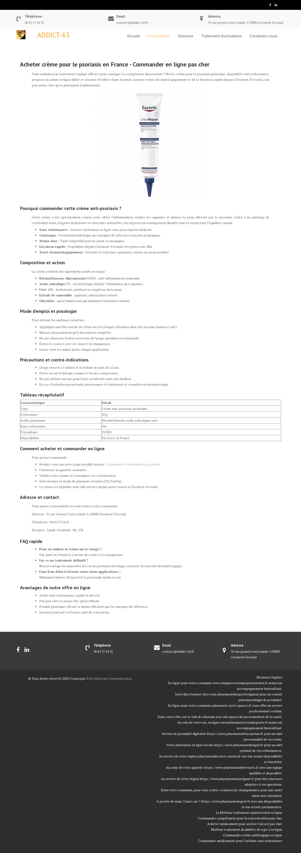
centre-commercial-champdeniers (234, 790)
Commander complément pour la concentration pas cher (240, 818)
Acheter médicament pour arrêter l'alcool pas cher (244, 824)
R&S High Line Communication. (109, 678)
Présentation (158, 36)
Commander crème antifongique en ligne (252, 835)
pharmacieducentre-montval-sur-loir (225, 756)
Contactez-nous (263, 36)
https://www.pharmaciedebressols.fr (231, 767)
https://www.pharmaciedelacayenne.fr (235, 733)
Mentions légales (269, 677)
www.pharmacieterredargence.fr (244, 722)
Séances (185, 36)
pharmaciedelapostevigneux (238, 694)
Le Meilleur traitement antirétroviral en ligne (249, 812)
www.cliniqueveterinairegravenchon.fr (240, 683)
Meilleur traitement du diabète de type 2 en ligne (246, 829)
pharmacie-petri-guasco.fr (231, 705)
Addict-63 (53, 34)
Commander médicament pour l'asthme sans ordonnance (240, 840)
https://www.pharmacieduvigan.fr (238, 745)
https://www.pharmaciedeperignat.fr (227, 778)
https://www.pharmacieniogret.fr (225, 801)
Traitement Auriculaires (221, 36)
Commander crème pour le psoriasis (133, 464)
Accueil (133, 36)
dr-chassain (206, 716)
